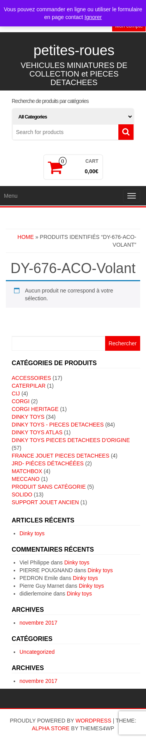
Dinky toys (32, 533)
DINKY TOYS (28, 417)
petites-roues (73, 50)
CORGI (21, 401)
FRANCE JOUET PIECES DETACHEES (60, 456)
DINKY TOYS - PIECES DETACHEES (58, 424)
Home (26, 237)
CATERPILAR (29, 386)
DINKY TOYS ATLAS (37, 432)
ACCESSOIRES (31, 378)
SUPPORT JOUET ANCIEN (45, 502)
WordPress (93, 720)
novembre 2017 (38, 623)
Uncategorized (37, 652)
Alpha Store (51, 728)
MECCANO (26, 479)
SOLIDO (22, 494)
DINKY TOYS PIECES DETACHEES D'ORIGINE (71, 440)
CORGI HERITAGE (35, 409)
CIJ (16, 393)
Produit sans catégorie (49, 487)
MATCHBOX (27, 471)
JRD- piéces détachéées (48, 463)
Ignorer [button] (93, 17)
